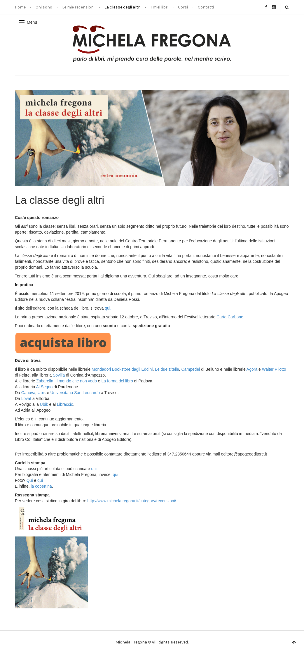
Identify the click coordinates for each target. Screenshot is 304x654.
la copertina (41, 486)
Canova (28, 392)
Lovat (26, 398)
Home (20, 7)
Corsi (183, 7)
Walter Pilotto (274, 369)
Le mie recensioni (78, 7)
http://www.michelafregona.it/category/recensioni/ (131, 500)
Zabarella (44, 381)
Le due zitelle (167, 369)
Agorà (252, 369)
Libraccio (65, 404)
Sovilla (59, 375)
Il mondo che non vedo (76, 381)
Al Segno (44, 386)
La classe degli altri (122, 7)
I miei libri (159, 7)
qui (94, 468)
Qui (30, 480)
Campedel (190, 369)
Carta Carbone (229, 317)
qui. (108, 308)
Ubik (42, 392)
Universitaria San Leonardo (75, 392)
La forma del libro (117, 381)
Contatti (206, 7)
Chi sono (44, 7)
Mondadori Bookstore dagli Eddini (122, 369)
